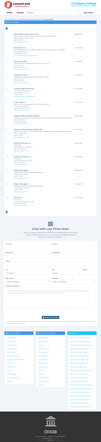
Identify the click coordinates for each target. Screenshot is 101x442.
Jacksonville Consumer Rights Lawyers (79, 359)
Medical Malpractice (12, 374)
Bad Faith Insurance (12, 341)
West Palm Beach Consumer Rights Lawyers (81, 406)
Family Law (41, 370)
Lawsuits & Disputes (43, 381)
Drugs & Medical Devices (13, 356)
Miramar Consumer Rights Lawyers (79, 374)
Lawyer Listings (83, 3)
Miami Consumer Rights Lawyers (78, 367)
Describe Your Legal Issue (12, 286)
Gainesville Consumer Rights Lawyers (79, 348)
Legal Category (10, 278)
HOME (9, 12)
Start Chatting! (50, 317)
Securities (9, 381)
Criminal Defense (42, 359)
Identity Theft (10, 363)
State (53, 269)
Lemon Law (10, 370)
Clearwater (37, 19)
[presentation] (50, 312)
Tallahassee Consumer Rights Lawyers (79, 399)
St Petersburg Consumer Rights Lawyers (80, 396)
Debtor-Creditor (11, 352)
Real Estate (41, 385)
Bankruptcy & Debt (43, 341)
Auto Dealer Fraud (11, 338)
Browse (20, 12)
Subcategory (55, 278)
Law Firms (89, 12)
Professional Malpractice (13, 377)
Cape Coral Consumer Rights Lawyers (79, 338)
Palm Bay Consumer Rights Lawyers (79, 381)
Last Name (55, 244)
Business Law (41, 345)
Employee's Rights (43, 363)
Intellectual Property (43, 377)
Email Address (9, 252)
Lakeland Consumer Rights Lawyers (79, 363)
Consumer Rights (14, 333)
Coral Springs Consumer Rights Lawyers (80, 341)
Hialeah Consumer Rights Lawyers (78, 352)
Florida (31, 19)
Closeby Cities (73, 333)
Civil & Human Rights (43, 352)
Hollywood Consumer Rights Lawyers (79, 356)
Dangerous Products (12, 348)
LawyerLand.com (9, 19)
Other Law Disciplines (47, 333)
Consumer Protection (12, 345)
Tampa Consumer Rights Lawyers (78, 403)
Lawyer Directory (21, 19)
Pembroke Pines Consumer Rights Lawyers (81, 385)
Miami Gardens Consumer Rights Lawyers (80, 370)
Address (8, 261)
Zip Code (84, 269)
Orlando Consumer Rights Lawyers (79, 377)
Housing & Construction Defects (15, 359)
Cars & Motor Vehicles (44, 348)
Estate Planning (42, 367)
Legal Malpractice (11, 367)
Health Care (41, 374)
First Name (9, 244)
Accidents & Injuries (43, 338)
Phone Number (56, 252)
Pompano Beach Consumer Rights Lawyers (81, 388)
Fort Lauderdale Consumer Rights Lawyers (81, 345)
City (7, 269)
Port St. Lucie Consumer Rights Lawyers (80, 392)
